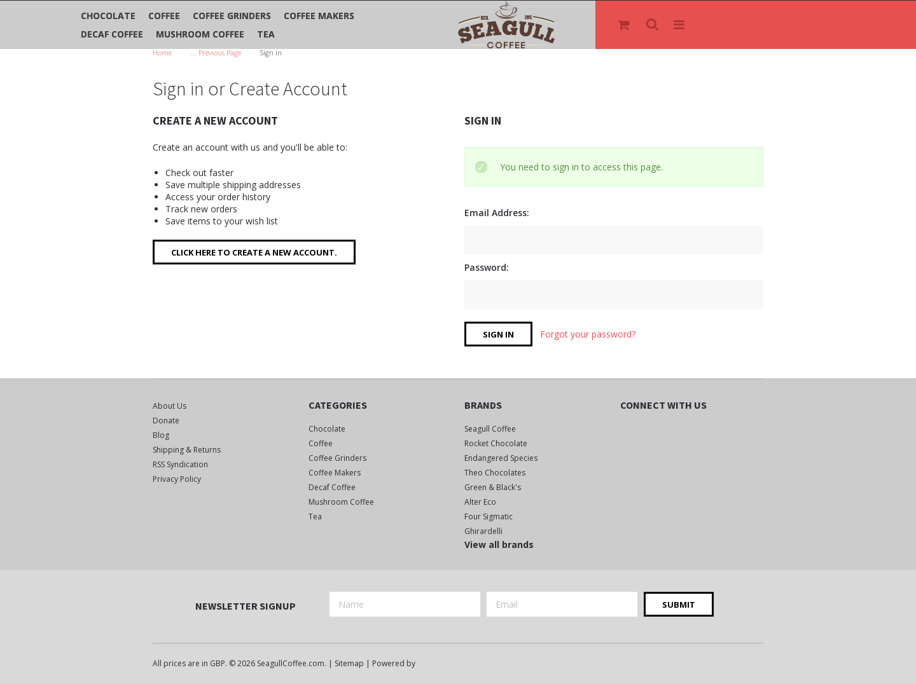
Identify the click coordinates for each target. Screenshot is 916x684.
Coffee (164, 16)
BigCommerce (452, 664)
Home (162, 52)
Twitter (650, 431)
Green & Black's (492, 487)
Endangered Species (501, 458)
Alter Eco (480, 501)
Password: (486, 267)
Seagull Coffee (490, 428)
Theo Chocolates (494, 472)
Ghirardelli (483, 531)
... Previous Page (216, 52)
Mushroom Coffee (200, 34)
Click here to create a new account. (254, 252)
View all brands (499, 544)
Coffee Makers (319, 16)
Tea (266, 34)
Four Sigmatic (488, 516)
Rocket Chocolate (495, 443)
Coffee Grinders (232, 16)
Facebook (628, 431)
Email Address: (496, 213)
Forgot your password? (587, 334)
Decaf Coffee (112, 34)
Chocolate (108, 16)
